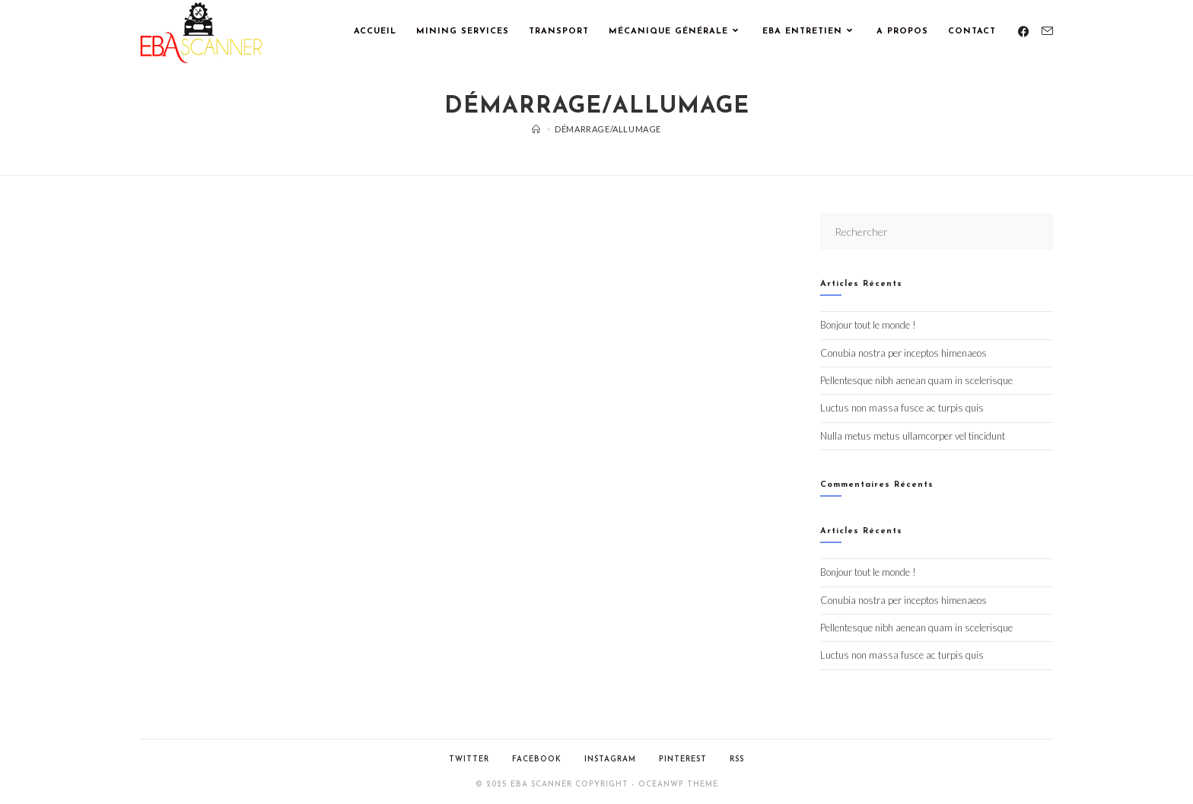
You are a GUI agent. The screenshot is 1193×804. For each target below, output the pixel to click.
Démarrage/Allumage (608, 129)
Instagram (610, 759)
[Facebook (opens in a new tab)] (1024, 31)
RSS (737, 759)
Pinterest (683, 759)
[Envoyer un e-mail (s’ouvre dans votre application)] (1047, 31)
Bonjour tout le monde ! (868, 325)
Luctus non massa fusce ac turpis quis (902, 408)
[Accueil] (536, 129)
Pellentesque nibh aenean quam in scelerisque (916, 380)
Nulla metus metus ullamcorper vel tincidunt (912, 436)
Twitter (469, 759)
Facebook (537, 759)
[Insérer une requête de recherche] (936, 231)
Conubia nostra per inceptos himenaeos (903, 353)
